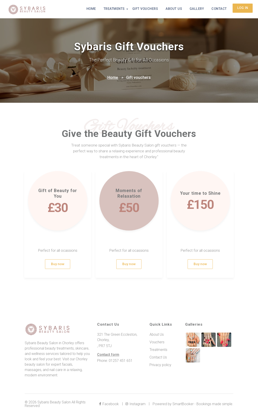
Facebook (110, 404)
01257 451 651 (121, 361)
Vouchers (156, 343)
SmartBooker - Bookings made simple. (202, 404)
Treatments (121, 9)
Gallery (199, 9)
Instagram (136, 404)
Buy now (57, 265)
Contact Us (158, 358)
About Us (178, 9)
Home (99, 9)
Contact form (108, 355)
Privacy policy (160, 365)
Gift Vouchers (151, 9)
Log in (243, 9)
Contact (220, 9)
